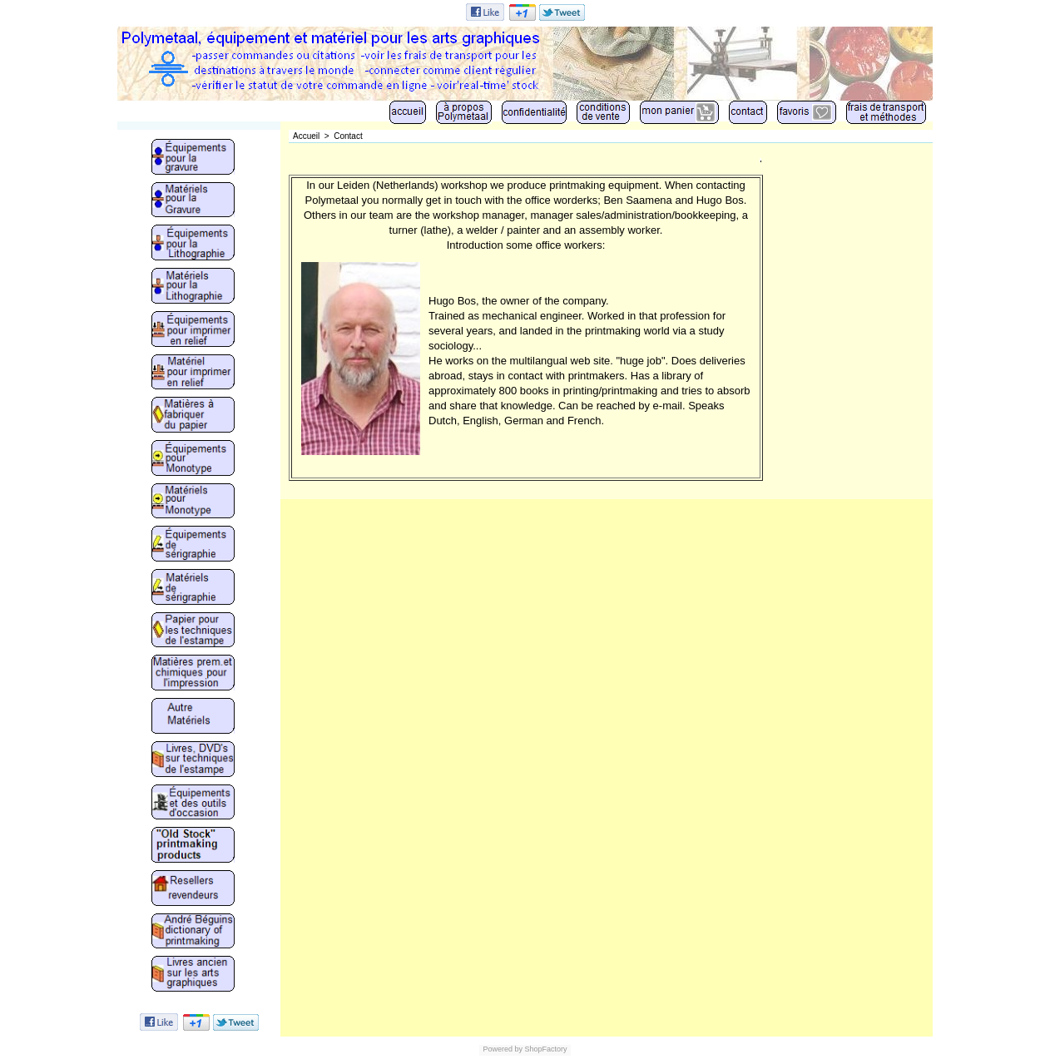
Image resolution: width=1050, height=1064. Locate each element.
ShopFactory (545, 1049)
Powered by (503, 1049)
